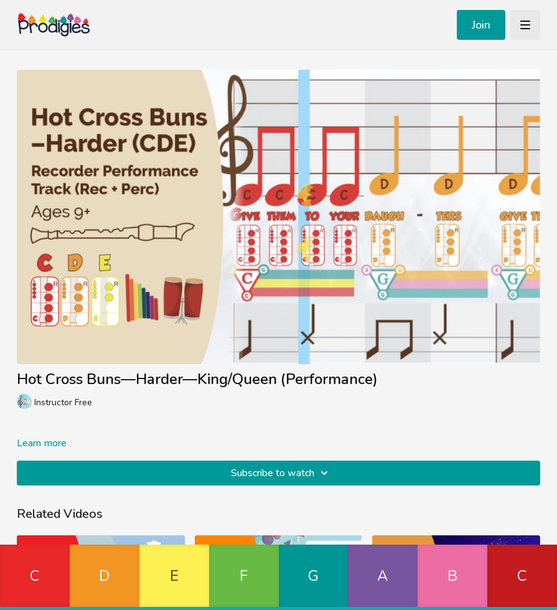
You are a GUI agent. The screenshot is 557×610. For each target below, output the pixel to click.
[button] (35, 577)
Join (481, 24)
